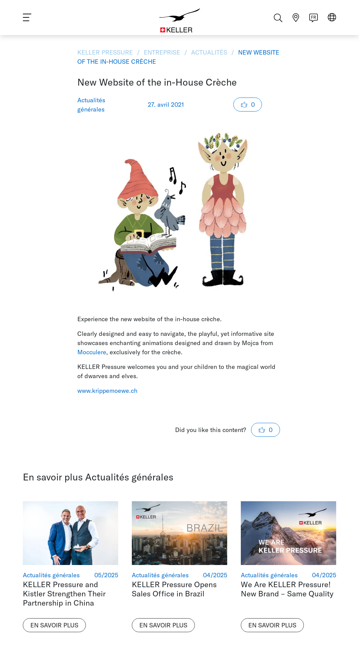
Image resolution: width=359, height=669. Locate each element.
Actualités (209, 52)
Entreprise (162, 52)
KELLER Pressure (106, 52)
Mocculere (91, 352)
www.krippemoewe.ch (107, 391)
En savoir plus (54, 625)
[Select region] (332, 21)
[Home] (179, 20)
